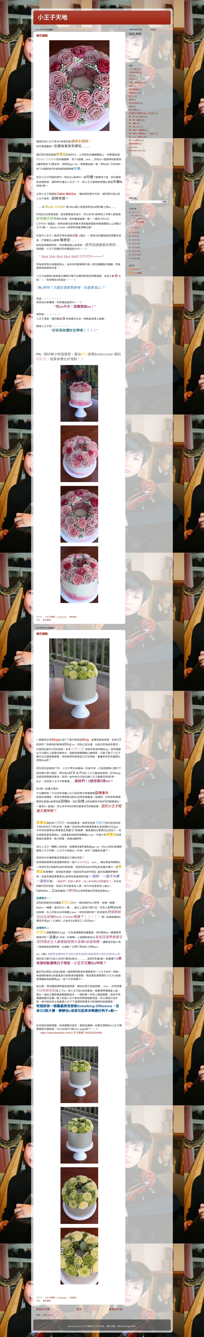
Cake (131, 147)
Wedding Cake (135, 151)
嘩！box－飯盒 (135, 137)
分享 (131, 76)
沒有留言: (73, 617)
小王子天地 (52, 17)
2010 (134, 255)
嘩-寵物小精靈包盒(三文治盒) (142, 113)
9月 (136, 228)
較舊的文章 (116, 1309)
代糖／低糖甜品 (136, 83)
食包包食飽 (134, 103)
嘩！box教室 (134, 140)
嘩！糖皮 (133, 123)
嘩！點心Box (134, 127)
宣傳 (131, 100)
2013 (134, 243)
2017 (134, 212)
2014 (134, 240)
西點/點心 (133, 93)
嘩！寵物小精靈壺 (137, 130)
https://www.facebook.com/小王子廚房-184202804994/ (71, 1032)
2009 (134, 258)
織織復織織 (134, 144)
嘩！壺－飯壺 (135, 120)
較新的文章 (43, 1309)
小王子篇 (133, 69)
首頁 (79, 1309)
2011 (134, 251)
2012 (134, 247)
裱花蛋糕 (42, 35)
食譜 (131, 106)
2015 (134, 236)
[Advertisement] (146, 174)
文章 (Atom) (48, 1315)
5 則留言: (73, 1298)
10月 (136, 216)
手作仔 (132, 79)
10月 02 (140, 219)
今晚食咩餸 (134, 72)
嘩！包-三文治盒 (136, 117)
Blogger (128, 1326)
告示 (131, 96)
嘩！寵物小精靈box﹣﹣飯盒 (141, 133)
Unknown (136, 269)
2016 (134, 232)
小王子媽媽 (137, 273)
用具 (131, 86)
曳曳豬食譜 (134, 89)
